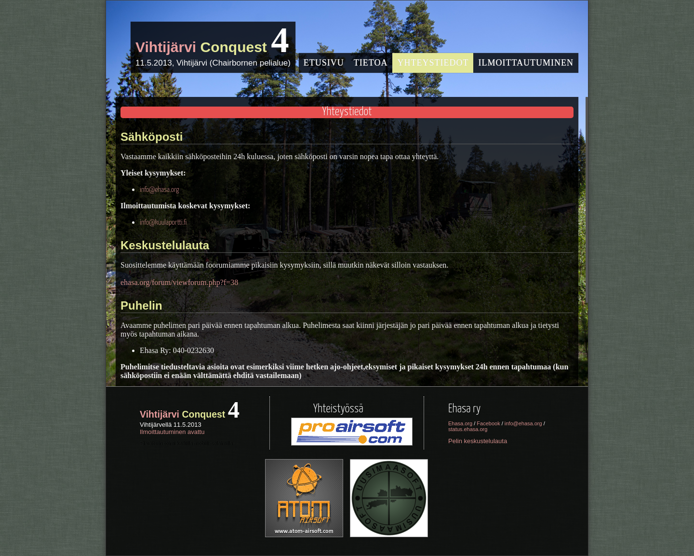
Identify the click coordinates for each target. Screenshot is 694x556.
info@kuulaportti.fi (163, 222)
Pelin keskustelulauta (477, 441)
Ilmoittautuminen (526, 63)
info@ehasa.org (159, 189)
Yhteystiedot (432, 63)
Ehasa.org (460, 423)
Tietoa (371, 63)
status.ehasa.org (467, 429)
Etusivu (324, 63)
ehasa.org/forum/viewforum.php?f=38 (179, 282)
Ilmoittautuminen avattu (172, 431)
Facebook (488, 423)
